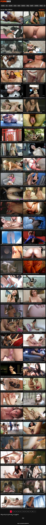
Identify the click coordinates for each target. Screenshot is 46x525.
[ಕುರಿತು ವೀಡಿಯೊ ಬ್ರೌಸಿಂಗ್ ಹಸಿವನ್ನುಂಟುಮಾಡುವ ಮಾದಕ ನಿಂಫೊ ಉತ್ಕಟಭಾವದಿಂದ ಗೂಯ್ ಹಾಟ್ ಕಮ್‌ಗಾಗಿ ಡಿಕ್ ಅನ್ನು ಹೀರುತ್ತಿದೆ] (12, 267)
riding (28, 5)
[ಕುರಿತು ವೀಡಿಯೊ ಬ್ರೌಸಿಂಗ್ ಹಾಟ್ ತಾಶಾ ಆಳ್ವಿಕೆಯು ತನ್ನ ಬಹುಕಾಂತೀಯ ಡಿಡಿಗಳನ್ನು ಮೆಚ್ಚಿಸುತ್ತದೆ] (34, 105)
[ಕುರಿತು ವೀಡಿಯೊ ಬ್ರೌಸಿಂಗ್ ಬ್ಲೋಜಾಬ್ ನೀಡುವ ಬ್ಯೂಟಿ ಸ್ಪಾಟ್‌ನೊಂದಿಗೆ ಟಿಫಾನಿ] (12, 355)
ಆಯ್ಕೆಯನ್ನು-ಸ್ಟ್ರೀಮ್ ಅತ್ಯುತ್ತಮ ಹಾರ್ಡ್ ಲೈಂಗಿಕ (6, 1)
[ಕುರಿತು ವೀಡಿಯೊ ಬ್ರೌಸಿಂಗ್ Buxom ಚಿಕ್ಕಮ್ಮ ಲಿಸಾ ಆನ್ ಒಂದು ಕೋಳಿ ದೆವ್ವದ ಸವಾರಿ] (34, 267)
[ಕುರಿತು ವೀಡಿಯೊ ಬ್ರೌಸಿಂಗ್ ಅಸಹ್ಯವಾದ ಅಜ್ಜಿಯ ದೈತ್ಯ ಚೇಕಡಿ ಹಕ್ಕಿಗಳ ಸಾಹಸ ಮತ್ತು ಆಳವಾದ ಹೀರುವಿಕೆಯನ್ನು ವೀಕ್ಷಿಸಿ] (34, 486)
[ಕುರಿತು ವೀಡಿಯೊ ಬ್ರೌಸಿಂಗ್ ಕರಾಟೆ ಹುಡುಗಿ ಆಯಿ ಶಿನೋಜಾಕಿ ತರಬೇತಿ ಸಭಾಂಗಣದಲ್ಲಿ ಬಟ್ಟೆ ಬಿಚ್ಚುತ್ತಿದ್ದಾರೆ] (12, 399)
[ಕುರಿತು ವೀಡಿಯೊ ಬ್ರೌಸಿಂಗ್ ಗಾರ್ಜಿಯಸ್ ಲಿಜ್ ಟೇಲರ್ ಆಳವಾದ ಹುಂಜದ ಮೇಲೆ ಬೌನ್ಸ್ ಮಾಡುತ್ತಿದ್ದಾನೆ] (34, 208)
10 (27, 511)
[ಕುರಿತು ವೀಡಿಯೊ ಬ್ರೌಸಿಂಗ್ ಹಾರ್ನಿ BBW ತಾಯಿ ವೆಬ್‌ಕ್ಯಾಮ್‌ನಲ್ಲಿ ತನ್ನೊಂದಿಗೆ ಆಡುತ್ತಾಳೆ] (12, 105)
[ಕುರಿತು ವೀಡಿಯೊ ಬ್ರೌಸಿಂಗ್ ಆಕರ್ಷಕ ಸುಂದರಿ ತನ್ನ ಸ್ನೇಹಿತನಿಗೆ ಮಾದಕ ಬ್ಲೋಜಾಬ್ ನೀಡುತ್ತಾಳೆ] (12, 237)
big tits (31, 5)
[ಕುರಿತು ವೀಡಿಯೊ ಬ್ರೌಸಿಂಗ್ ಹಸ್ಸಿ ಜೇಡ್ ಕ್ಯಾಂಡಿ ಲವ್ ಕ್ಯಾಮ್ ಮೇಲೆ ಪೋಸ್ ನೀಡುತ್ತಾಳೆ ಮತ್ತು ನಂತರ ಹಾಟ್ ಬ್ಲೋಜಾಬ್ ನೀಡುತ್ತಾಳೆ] (34, 149)
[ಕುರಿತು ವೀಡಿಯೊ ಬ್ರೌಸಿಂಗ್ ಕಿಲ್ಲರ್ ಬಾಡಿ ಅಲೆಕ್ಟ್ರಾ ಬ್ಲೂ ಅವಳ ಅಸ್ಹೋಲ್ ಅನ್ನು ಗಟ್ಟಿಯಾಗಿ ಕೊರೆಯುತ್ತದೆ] (12, 76)
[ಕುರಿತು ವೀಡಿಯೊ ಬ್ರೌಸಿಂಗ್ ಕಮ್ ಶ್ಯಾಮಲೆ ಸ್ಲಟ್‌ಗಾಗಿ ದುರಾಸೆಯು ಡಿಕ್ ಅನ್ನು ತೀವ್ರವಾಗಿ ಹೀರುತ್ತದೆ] (12, 193)
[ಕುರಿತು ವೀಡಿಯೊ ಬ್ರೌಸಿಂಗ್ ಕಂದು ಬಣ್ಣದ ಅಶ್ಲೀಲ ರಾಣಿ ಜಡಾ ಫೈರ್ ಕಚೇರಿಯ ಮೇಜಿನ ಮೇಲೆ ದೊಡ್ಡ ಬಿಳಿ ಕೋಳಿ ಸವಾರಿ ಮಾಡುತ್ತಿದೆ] (12, 164)
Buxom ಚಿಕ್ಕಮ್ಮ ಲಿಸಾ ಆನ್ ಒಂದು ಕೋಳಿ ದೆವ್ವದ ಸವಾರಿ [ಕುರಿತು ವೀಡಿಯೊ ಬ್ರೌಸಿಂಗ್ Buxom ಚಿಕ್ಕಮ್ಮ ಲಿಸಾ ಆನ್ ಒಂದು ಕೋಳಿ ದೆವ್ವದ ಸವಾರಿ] (31, 273)
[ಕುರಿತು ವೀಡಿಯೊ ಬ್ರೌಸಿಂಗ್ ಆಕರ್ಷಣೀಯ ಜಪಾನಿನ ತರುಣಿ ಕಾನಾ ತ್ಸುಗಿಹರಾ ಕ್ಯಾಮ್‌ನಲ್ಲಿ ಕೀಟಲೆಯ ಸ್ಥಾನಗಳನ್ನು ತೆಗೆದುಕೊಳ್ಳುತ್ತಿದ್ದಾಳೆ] (12, 369)
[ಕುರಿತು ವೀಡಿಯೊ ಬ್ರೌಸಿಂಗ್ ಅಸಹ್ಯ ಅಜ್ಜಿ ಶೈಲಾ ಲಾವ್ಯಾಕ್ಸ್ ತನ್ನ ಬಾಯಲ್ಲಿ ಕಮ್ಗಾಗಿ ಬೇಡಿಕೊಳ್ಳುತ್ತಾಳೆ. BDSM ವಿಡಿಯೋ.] (34, 91)
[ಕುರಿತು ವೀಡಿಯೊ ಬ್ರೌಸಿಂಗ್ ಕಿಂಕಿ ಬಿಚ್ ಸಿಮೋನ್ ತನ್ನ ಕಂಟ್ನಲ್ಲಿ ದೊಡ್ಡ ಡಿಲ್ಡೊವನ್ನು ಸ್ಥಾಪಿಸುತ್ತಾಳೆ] (12, 208)
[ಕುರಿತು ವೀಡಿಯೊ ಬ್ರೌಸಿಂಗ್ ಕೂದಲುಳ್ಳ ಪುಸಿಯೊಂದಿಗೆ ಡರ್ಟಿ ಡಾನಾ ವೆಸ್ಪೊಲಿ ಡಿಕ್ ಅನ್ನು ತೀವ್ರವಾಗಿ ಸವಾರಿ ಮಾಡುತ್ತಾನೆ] (34, 311)
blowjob (2, 5)
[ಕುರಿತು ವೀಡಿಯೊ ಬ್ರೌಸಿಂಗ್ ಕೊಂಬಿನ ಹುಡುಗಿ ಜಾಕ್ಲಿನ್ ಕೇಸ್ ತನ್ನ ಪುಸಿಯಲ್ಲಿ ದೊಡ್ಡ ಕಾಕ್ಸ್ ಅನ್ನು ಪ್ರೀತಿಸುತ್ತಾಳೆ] (34, 428)
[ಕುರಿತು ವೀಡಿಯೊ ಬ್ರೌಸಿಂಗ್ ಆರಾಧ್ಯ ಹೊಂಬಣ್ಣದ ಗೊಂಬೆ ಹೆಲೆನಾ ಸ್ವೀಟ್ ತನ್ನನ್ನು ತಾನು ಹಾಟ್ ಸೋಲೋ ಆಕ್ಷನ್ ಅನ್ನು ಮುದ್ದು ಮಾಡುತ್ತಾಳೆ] (34, 32)
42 (32, 511)
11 (30, 511)
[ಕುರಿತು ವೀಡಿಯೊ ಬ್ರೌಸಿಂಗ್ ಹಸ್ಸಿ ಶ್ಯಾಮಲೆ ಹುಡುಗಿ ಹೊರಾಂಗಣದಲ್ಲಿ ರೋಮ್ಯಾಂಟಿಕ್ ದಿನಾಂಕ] (34, 135)
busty (19, 5)
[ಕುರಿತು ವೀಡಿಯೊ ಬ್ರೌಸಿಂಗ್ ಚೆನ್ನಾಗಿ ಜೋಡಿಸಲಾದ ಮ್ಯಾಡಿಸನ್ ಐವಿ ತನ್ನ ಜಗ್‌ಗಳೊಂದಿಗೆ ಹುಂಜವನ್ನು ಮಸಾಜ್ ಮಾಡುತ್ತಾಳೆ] (34, 223)
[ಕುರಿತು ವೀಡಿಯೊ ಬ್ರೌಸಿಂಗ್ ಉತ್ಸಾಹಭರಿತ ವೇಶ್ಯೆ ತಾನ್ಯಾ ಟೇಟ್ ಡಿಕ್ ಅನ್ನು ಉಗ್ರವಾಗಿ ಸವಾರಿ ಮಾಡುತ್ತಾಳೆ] (12, 340)
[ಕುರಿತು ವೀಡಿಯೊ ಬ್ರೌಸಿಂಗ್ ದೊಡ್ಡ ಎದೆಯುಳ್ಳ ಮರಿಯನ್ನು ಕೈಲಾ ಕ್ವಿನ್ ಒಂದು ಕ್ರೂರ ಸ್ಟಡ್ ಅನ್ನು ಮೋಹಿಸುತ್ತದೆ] (12, 179)
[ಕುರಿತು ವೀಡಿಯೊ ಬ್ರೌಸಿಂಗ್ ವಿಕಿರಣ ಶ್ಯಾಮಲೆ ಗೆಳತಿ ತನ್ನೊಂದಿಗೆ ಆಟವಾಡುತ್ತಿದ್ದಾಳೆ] (34, 443)
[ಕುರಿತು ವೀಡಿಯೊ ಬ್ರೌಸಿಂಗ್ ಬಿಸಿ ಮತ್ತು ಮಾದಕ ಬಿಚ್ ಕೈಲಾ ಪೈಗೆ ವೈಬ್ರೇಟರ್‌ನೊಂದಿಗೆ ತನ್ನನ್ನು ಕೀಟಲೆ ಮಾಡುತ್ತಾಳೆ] (12, 252)
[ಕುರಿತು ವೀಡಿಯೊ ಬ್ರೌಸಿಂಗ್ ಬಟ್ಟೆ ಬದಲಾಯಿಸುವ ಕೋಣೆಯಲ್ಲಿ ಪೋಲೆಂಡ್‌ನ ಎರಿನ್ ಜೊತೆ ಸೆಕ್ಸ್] (12, 91)
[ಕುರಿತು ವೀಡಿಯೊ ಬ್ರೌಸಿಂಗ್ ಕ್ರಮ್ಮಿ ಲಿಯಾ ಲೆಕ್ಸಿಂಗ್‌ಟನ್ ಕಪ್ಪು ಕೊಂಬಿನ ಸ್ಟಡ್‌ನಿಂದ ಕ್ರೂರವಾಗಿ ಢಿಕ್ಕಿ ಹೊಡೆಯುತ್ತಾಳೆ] (34, 76)
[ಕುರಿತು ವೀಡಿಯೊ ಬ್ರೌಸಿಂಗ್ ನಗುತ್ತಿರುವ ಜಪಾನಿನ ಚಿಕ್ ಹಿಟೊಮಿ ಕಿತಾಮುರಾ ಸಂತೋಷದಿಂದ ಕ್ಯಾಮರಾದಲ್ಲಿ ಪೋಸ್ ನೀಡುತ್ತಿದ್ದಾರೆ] (12, 32)
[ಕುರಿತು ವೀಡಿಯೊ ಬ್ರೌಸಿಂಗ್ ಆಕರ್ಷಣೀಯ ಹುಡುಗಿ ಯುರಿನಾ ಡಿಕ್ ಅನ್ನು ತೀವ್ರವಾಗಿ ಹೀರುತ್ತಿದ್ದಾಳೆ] (34, 47)
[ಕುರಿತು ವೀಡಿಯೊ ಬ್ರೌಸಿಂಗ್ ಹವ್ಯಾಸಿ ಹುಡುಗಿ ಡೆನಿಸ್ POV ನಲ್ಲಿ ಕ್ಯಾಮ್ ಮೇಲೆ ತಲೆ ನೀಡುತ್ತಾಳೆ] (12, 135)
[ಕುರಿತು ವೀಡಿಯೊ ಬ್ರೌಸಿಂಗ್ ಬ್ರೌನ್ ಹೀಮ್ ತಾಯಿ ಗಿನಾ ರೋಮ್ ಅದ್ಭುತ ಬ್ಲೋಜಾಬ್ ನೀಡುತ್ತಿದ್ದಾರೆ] (34, 325)
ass (6, 5)
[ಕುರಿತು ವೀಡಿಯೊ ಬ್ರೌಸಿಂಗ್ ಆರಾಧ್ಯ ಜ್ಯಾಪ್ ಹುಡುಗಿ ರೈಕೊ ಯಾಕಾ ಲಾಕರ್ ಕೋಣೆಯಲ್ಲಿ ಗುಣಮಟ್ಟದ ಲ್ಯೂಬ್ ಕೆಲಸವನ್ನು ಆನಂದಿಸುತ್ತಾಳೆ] (12, 457)
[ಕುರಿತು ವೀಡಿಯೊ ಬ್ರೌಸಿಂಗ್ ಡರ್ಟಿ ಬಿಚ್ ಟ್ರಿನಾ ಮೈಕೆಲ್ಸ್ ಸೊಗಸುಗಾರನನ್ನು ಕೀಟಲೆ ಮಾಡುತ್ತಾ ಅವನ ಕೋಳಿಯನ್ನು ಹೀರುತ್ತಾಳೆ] (34, 179)
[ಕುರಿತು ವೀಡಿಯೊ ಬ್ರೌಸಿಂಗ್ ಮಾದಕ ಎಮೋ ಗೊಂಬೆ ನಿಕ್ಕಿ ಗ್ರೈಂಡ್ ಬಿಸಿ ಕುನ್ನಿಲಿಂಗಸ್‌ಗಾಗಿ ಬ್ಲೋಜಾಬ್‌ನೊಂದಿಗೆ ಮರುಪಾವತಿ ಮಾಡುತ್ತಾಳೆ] (12, 443)
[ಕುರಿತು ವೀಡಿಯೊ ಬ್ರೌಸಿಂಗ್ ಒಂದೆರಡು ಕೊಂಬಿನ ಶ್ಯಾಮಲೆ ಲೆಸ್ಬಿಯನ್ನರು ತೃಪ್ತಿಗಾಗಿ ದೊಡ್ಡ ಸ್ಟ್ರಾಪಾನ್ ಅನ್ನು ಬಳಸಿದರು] (34, 252)
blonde (41, 5)
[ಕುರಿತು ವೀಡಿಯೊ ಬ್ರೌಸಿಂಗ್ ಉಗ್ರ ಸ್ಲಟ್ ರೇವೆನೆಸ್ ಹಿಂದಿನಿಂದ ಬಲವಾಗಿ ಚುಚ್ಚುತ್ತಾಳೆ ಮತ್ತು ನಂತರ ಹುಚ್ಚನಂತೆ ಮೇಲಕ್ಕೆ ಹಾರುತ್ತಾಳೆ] (34, 164)
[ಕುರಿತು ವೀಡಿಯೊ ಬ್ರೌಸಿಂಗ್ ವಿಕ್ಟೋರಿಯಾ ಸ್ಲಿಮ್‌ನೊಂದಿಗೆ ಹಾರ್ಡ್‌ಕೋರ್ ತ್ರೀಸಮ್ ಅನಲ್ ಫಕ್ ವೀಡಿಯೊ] (12, 413)
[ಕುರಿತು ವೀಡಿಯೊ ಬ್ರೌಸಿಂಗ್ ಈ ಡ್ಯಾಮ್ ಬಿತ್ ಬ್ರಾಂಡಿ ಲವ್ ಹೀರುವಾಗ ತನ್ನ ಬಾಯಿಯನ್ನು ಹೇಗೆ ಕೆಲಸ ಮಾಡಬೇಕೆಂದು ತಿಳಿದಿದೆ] (12, 311)
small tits (36, 5)
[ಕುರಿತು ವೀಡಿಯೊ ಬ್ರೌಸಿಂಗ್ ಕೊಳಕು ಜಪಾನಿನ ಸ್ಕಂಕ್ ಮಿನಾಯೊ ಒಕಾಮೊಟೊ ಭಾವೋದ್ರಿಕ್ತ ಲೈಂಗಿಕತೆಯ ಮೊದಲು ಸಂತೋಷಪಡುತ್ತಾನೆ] (12, 486)
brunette (10, 5)
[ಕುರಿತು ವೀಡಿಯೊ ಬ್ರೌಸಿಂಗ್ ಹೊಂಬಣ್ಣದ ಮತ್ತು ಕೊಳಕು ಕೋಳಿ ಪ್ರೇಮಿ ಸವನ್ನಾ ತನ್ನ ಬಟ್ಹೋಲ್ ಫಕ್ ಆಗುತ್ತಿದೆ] (12, 325)
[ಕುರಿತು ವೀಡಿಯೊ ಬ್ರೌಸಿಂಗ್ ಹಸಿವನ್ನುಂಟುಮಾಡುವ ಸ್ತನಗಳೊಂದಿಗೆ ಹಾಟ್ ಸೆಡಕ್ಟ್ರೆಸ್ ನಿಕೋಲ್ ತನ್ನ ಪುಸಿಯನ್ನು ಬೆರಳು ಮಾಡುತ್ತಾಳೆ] (34, 457)
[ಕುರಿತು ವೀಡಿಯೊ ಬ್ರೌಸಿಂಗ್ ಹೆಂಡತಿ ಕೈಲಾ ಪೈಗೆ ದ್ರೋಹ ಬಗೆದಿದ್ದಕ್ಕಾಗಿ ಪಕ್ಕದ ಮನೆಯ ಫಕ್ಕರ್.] (12, 149)
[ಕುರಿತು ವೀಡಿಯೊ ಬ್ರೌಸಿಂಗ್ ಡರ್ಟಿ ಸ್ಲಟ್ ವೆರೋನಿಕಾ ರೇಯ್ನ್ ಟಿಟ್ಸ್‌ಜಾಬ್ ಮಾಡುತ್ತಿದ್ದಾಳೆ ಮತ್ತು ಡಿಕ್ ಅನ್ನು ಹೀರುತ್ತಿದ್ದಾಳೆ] (34, 413)
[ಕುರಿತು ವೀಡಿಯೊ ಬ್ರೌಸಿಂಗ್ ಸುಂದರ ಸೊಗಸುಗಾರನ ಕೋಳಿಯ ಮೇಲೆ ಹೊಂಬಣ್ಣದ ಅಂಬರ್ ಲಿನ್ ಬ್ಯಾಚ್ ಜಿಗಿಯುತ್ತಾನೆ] (34, 399)
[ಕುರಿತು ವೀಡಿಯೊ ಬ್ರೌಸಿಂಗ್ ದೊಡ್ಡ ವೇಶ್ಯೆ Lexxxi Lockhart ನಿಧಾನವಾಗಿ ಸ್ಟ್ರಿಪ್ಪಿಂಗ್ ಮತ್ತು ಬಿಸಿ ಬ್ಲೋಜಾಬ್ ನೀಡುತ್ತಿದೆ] (34, 237)
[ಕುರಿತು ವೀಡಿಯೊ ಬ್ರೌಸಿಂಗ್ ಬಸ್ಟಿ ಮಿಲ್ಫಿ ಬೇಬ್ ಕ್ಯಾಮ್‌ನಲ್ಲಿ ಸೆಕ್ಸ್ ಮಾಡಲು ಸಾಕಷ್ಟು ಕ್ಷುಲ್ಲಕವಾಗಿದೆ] (34, 296)
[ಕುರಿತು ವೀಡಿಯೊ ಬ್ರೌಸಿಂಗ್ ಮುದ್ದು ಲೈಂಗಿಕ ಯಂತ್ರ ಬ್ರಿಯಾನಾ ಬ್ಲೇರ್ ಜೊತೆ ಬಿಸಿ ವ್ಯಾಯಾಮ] (12, 281)
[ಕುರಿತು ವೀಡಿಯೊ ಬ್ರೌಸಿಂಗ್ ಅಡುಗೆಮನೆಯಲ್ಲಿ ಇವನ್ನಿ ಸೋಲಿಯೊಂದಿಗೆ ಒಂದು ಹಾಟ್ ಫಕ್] (12, 384)
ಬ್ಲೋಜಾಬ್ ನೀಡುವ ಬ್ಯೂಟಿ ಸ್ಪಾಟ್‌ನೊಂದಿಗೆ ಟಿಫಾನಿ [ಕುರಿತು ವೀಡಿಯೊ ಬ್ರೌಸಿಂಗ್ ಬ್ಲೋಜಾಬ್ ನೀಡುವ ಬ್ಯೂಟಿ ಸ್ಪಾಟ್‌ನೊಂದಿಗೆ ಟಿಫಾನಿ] (8, 361)
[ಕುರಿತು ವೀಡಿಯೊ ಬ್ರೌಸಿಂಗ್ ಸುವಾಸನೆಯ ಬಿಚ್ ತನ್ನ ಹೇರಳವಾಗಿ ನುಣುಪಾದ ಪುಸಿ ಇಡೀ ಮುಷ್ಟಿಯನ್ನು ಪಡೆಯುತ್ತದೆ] (12, 17)
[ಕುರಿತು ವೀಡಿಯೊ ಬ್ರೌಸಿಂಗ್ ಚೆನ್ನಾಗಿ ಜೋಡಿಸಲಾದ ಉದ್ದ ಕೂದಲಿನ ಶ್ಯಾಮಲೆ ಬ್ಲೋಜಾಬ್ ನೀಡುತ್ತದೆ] (12, 296)
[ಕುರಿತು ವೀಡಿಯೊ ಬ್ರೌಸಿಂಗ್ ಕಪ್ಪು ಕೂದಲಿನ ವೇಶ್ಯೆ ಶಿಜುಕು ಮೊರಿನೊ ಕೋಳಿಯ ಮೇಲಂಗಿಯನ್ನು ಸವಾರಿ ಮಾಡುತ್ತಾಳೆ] (34, 61)
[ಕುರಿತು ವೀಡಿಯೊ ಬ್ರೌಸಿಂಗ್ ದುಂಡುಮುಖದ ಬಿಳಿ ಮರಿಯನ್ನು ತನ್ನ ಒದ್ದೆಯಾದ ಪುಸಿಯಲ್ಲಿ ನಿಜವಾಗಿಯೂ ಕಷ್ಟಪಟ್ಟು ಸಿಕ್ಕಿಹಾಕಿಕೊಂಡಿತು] (12, 501)
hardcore (23, 5)
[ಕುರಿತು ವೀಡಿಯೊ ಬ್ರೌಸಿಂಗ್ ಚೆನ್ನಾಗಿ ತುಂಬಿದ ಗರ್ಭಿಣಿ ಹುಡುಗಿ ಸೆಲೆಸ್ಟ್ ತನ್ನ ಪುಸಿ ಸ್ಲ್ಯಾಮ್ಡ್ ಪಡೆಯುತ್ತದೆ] (12, 47)
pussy (15, 5)
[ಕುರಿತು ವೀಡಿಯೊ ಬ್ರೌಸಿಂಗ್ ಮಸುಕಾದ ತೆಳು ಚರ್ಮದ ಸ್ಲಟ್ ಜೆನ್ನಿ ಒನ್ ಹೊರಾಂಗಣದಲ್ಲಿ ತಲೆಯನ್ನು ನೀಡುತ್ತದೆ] (34, 369)
